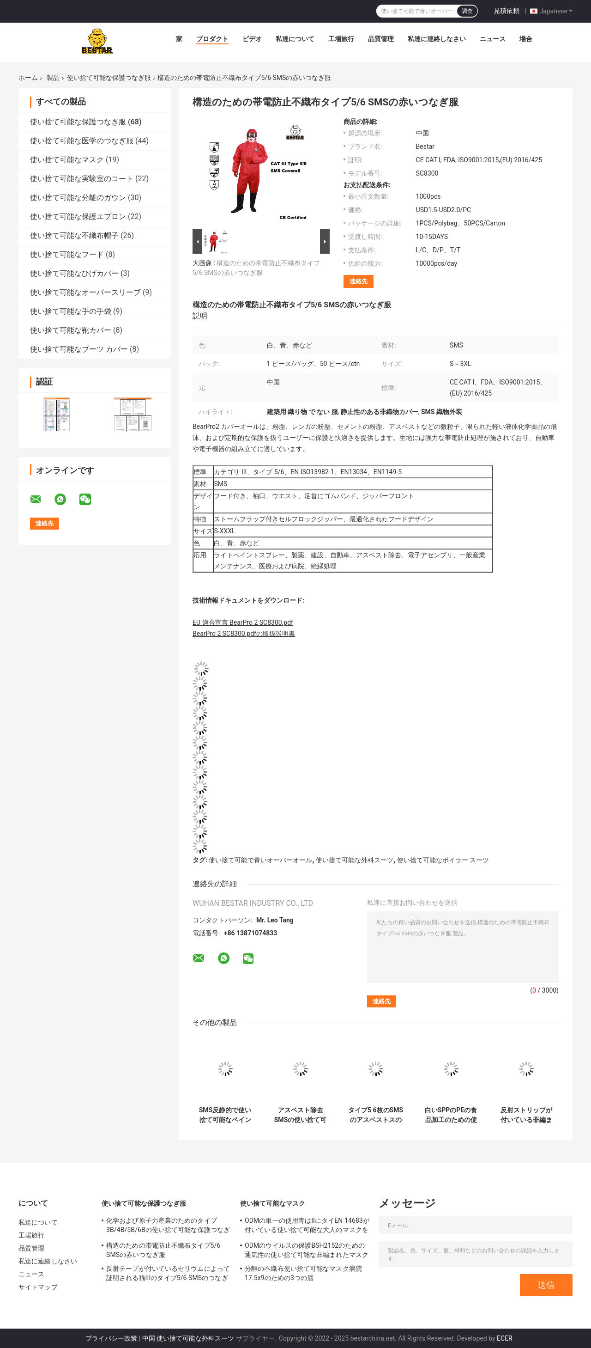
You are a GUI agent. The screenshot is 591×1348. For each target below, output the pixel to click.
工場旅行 (341, 39)
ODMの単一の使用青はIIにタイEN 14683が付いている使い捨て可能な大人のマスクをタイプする (307, 1226)
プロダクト (212, 39)
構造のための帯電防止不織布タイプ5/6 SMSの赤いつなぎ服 (163, 1250)
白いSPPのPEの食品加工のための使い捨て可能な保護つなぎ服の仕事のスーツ (451, 1115)
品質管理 (381, 39)
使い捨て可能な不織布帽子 (74, 235)
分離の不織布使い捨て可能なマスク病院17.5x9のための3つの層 (303, 1273)
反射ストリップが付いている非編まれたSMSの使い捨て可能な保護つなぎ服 (526, 1115)
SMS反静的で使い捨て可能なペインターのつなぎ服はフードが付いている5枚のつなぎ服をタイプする (225, 1115)
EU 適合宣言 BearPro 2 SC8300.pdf (243, 622)
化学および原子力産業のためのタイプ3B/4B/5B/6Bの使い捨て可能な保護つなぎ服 (168, 1226)
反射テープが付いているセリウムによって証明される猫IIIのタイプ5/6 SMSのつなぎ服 (168, 1274)
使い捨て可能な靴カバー (70, 330)
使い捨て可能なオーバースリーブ (85, 292)
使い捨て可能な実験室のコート (81, 178)
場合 (525, 39)
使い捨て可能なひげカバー (74, 273)
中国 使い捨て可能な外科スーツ (188, 1338)
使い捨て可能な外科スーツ (354, 860)
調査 (467, 11)
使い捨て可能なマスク (67, 159)
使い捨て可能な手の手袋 (70, 311)
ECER (505, 1338)
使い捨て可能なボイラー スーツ (443, 860)
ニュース (493, 39)
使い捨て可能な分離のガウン (78, 197)
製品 (53, 77)
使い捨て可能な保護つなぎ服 (109, 77)
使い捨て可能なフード (67, 254)
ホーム (28, 77)
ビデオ (252, 39)
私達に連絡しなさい (437, 39)
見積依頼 (506, 10)
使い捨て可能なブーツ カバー (79, 349)
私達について (295, 39)
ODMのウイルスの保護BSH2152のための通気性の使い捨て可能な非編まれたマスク (306, 1250)
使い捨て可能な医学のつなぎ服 (81, 140)
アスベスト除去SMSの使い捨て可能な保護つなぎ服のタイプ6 (300, 1115)
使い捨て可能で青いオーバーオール (260, 860)
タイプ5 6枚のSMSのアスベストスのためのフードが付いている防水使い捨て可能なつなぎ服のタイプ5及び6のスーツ (375, 1115)
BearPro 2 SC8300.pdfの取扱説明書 (244, 633)
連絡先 (359, 281)
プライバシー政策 (111, 1338)
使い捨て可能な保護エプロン (78, 216)
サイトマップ (38, 1287)
